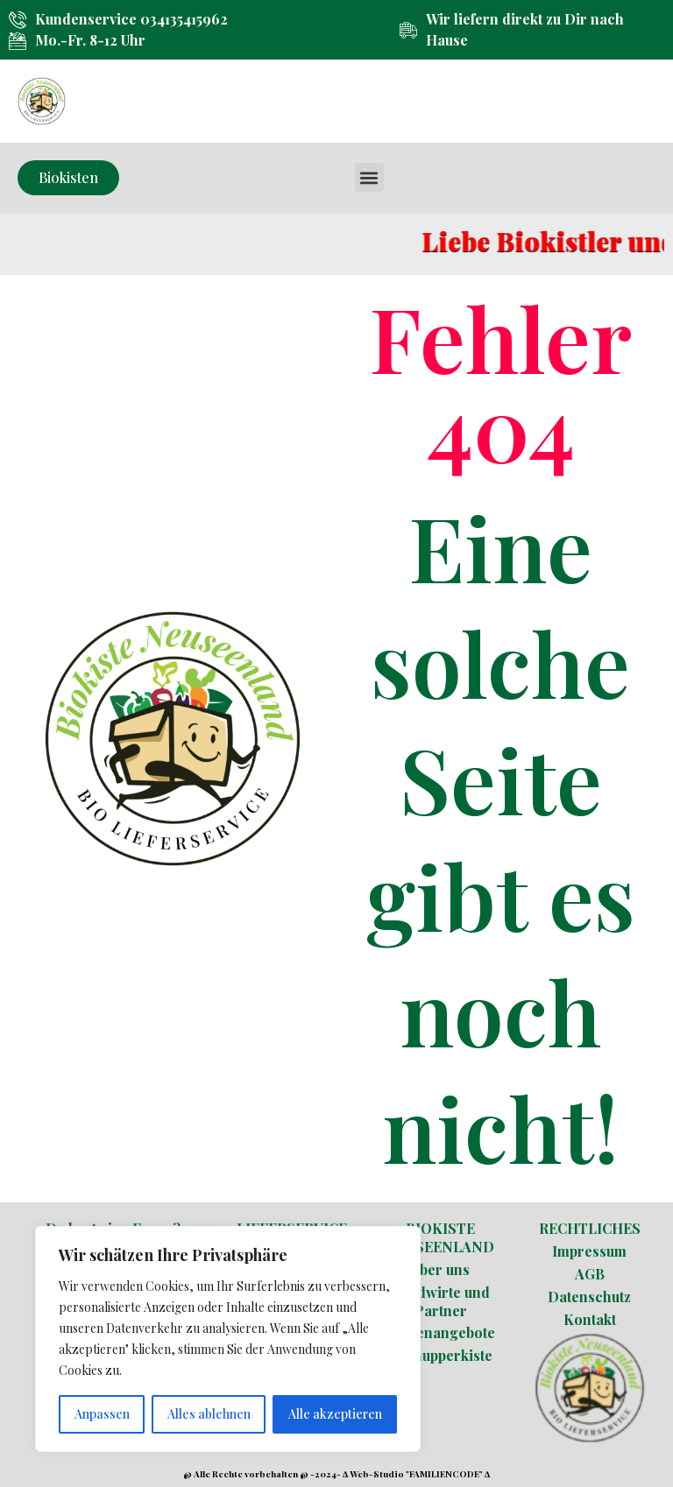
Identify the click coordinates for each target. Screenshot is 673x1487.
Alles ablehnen (209, 1414)
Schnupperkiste (440, 1355)
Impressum (589, 1251)
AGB (590, 1274)
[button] (369, 177)
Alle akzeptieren (335, 1414)
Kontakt (589, 1319)
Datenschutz (589, 1296)
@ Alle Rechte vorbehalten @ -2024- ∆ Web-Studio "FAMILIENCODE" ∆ (336, 1474)
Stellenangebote (440, 1332)
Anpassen (102, 1414)
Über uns (440, 1269)
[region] (228, 1339)
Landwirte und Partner (441, 1301)
